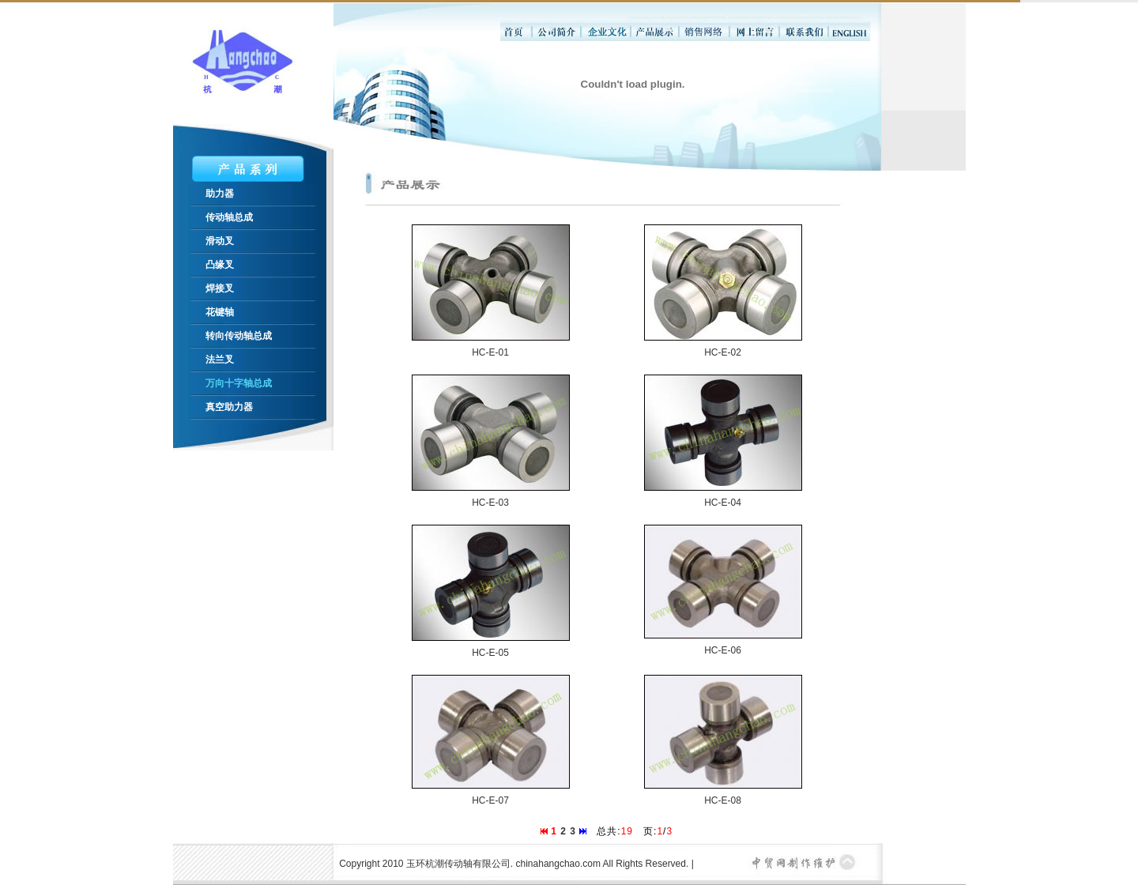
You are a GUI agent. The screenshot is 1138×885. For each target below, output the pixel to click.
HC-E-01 (490, 352)
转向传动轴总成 (238, 335)
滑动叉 (219, 241)
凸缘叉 (219, 264)
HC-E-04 (722, 502)
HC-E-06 (722, 650)
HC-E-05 (490, 652)
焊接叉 (219, 288)
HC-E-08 (722, 800)
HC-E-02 (722, 352)
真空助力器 (229, 406)
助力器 (219, 193)
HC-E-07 (490, 800)
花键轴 (219, 312)
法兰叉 (219, 359)
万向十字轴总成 (238, 383)
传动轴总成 (229, 217)
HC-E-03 (490, 502)
